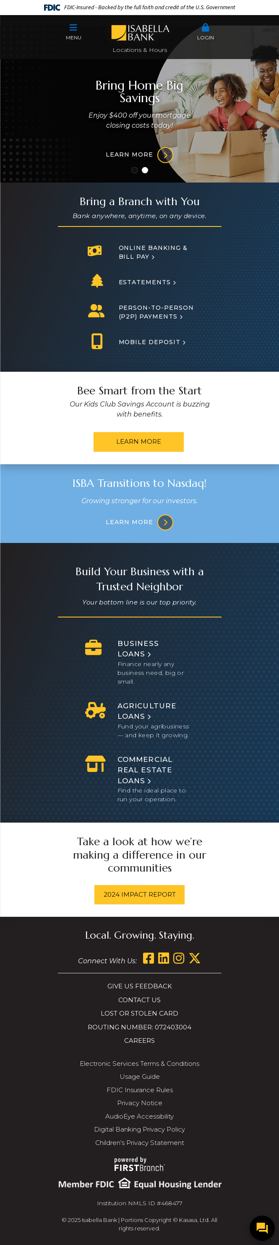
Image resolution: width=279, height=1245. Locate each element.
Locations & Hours (139, 50)
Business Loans (138, 649)
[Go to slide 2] (145, 170)
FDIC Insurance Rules (140, 1090)
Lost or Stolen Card (139, 1013)
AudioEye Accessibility (139, 1116)
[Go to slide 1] (134, 170)
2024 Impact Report (140, 894)
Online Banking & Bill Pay (153, 252)
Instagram (178, 958)
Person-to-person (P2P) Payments (156, 312)
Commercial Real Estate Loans (145, 770)
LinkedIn (163, 958)
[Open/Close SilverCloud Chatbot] (262, 1228)
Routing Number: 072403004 (139, 1027)
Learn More (138, 441)
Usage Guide (140, 1076)
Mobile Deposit (150, 342)
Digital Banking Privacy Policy (139, 1129)
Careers (139, 1040)
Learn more (129, 154)
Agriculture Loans (147, 711)
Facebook (148, 958)
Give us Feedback (139, 986)
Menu (73, 32)
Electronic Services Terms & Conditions (139, 1064)
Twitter (194, 958)
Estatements (145, 282)
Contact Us (139, 1000)
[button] (74, 32)
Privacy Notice (139, 1103)
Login (206, 32)
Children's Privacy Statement (139, 1143)
